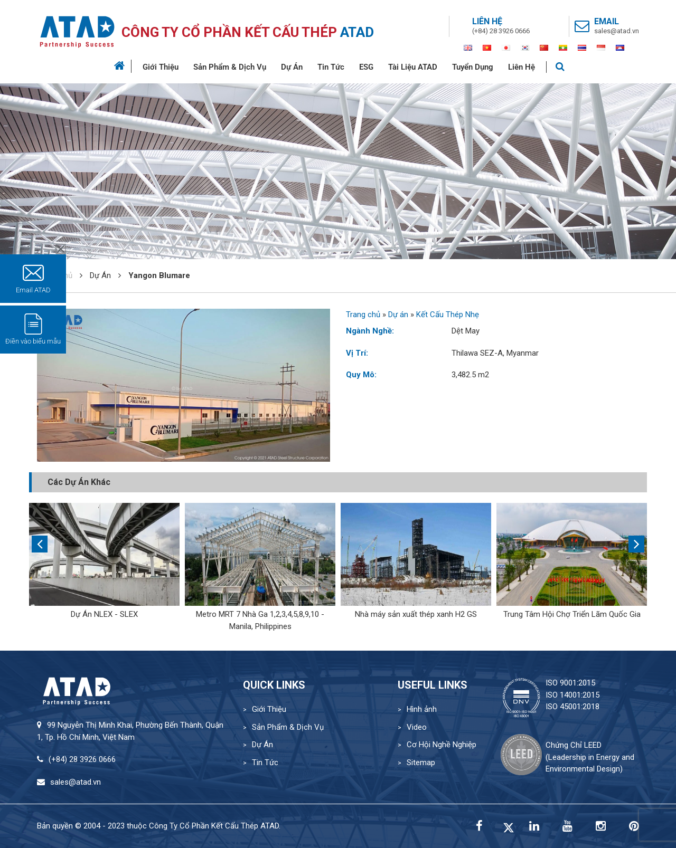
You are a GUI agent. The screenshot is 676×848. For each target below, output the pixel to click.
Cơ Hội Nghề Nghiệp (441, 744)
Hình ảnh (422, 709)
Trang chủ (363, 314)
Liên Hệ (521, 67)
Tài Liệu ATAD (412, 67)
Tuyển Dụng (472, 67)
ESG (366, 67)
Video (417, 727)
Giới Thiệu (161, 67)
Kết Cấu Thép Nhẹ (447, 314)
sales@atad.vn (616, 31)
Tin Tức (330, 67)
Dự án (398, 314)
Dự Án (292, 67)
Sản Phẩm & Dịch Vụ (229, 67)
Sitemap (421, 762)
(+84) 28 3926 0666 (501, 31)
